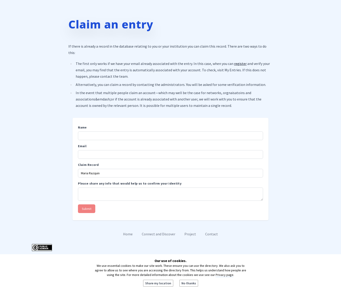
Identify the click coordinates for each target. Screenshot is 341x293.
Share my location (158, 283)
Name (82, 127)
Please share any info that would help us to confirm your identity (129, 183)
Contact (211, 234)
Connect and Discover (158, 234)
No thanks (188, 283)
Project (190, 234)
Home (128, 234)
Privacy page (224, 275)
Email (82, 146)
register (240, 63)
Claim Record (88, 165)
